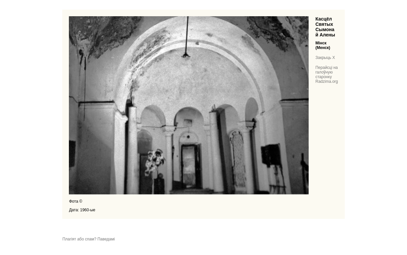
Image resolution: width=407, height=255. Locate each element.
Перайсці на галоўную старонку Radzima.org (326, 74)
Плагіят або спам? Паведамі (88, 239)
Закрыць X (325, 57)
